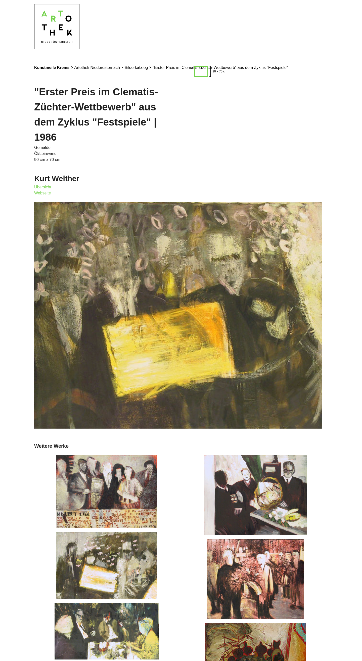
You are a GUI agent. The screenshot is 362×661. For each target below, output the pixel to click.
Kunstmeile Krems (52, 67)
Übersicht (42, 187)
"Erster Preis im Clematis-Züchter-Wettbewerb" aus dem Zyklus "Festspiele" (220, 67)
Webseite (42, 193)
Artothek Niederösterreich (97, 67)
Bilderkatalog (136, 67)
